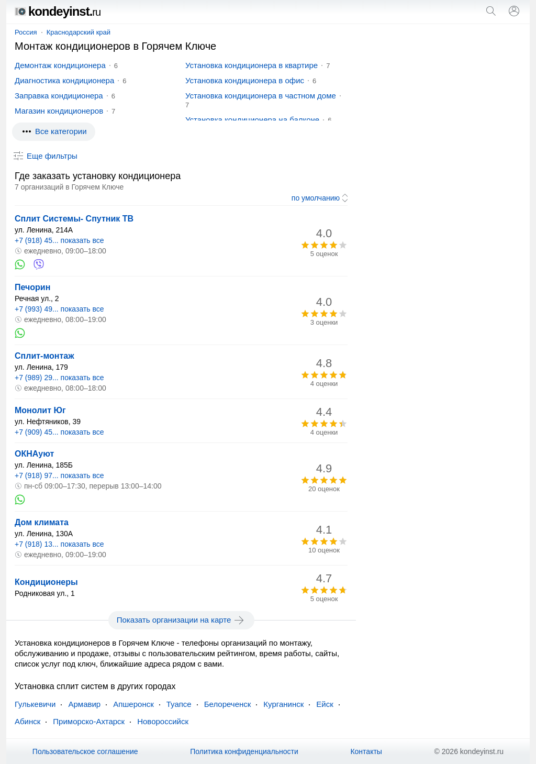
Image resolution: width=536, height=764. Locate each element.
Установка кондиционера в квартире (251, 65)
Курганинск (283, 704)
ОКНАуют (34, 453)
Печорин (32, 287)
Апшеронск (133, 704)
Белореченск (227, 704)
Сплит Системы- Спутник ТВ (74, 218)
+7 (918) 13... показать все (59, 544)
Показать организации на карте (181, 620)
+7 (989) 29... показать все (59, 377)
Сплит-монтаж (44, 355)
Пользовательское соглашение (85, 751)
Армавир (84, 704)
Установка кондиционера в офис (244, 80)
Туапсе (179, 704)
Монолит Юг (40, 410)
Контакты (366, 751)
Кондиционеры (46, 582)
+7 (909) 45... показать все (59, 432)
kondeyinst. (57, 11)
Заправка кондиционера (59, 95)
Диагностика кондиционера (64, 80)
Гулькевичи (35, 704)
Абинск (27, 721)
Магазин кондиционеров (59, 110)
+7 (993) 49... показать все (59, 309)
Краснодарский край (78, 32)
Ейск (324, 704)
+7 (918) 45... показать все (59, 240)
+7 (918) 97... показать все (59, 475)
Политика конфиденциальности (244, 751)
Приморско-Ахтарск (89, 721)
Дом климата (42, 522)
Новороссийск (162, 721)
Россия (26, 32)
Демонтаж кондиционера (60, 65)
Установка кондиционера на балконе (252, 119)
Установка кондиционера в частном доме (260, 95)
